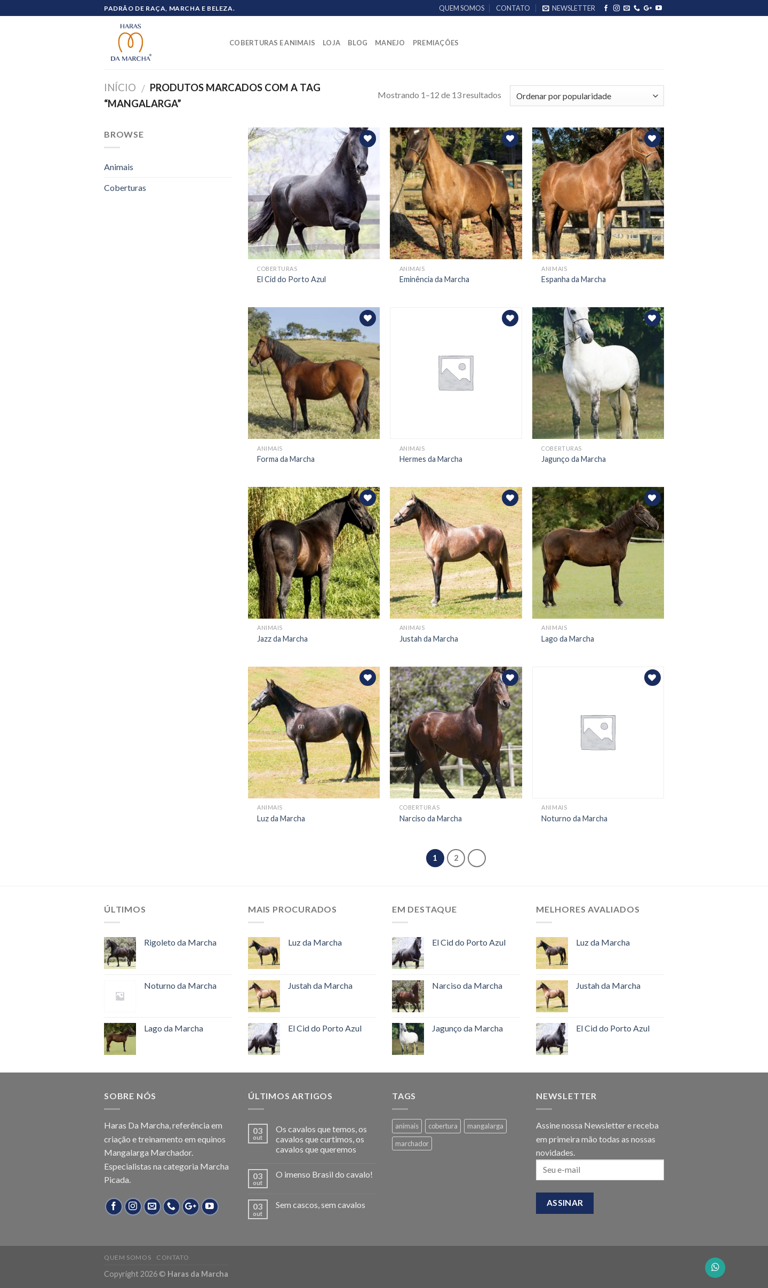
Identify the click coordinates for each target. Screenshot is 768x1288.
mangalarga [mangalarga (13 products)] (485, 1126)
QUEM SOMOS (461, 8)
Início (120, 87)
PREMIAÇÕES (436, 42)
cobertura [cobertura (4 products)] (443, 1126)
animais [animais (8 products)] (407, 1126)
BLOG (357, 42)
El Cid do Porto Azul (291, 279)
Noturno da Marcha (574, 818)
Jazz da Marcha (282, 638)
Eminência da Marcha (434, 279)
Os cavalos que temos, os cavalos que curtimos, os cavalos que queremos (321, 1139)
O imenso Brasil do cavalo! (324, 1174)
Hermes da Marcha (430, 458)
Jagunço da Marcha (573, 458)
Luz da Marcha (281, 818)
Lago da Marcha (567, 638)
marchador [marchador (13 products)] (412, 1143)
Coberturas (125, 187)
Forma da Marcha (286, 458)
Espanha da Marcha (573, 279)
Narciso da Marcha (430, 818)
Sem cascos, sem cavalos (320, 1204)
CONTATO (513, 8)
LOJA (331, 42)
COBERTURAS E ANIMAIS (272, 42)
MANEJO (390, 42)
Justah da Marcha (428, 638)
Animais (118, 167)
